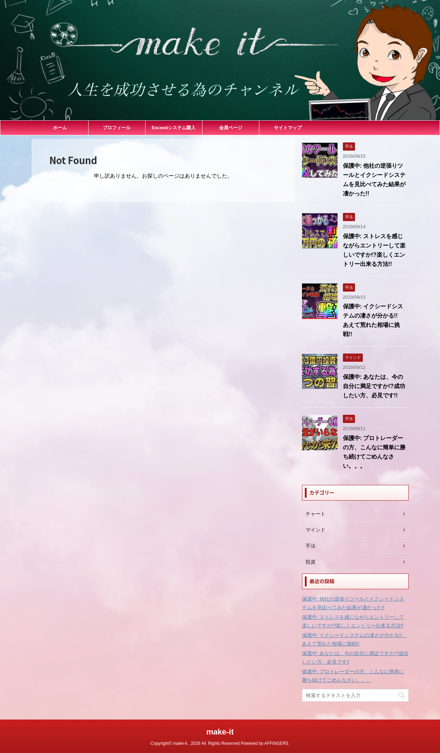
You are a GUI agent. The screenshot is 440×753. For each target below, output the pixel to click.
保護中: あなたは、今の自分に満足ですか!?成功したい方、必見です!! (374, 386)
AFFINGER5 (276, 743)
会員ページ (230, 127)
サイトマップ (288, 127)
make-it (220, 731)
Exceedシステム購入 (174, 127)
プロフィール (117, 127)
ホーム (60, 127)
